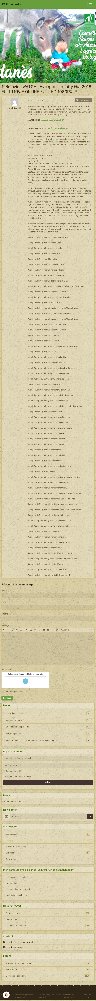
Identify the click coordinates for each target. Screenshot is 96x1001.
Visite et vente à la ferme (48, 925)
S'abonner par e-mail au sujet (17, 692)
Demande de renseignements (18, 942)
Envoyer (7, 698)
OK (90, 816)
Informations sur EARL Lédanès (48, 963)
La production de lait (15, 713)
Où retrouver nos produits (17, 727)
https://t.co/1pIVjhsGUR (52, 120)
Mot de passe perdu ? (23, 776)
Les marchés (48, 919)
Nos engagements (14, 734)
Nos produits (48, 969)
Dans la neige (48, 859)
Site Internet (6, 614)
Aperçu (64, 630)
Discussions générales (48, 975)
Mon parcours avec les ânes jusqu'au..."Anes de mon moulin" (32, 740)
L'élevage (48, 852)
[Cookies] (6, 995)
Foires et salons (48, 913)
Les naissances (48, 834)
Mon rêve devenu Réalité (16, 895)
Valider (48, 782)
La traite (48, 840)
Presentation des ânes (48, 846)
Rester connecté (13, 771)
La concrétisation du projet (18, 889)
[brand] (11, 4)
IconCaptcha (25, 687)
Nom (3, 591)
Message (5, 625)
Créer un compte (9, 776)
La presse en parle (14, 720)
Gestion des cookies (88, 996)
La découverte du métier (16, 877)
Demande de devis (13, 947)
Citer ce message (83, 100)
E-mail (4, 602)
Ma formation (12, 883)
